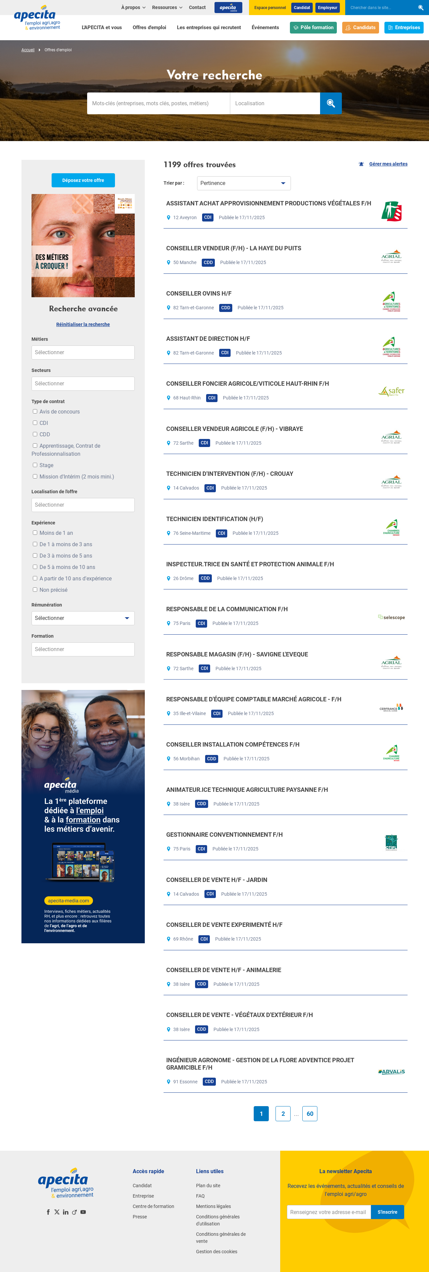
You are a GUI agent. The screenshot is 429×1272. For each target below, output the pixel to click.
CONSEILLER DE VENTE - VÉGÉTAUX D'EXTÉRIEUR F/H (239, 1014)
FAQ (200, 1196)
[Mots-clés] (158, 103)
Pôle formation (313, 27)
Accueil (28, 50)
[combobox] (275, 103)
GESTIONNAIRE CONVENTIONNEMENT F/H (224, 834)
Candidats (361, 27)
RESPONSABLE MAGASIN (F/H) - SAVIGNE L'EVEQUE (237, 654)
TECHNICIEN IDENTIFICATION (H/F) (214, 518)
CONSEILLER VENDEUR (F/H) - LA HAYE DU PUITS (233, 248)
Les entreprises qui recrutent (209, 27)
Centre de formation (153, 1206)
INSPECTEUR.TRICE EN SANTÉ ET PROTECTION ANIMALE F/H (250, 564)
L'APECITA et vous (102, 27)
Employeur (327, 7)
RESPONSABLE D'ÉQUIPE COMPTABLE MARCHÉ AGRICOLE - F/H (254, 699)
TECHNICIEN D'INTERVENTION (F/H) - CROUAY (229, 473)
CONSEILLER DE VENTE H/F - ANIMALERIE (223, 969)
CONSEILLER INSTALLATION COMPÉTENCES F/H (233, 744)
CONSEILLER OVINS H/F (199, 293)
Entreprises (404, 27)
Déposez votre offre (83, 180)
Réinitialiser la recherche (83, 324)
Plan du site (208, 1185)
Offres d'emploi (149, 27)
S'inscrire (387, 1212)
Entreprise (143, 1196)
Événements (265, 27)
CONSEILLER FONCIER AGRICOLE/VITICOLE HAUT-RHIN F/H (247, 383)
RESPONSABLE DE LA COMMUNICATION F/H (227, 609)
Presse (140, 1216)
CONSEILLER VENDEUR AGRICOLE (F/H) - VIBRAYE (234, 428)
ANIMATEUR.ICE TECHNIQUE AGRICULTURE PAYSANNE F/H (247, 789)
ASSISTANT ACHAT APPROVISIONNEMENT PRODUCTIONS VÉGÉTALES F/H (268, 203)
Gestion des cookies (216, 1251)
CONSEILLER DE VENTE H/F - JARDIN (216, 879)
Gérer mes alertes (383, 164)
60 (310, 1113)
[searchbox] (377, 8)
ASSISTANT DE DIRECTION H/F (208, 338)
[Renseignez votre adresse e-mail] (329, 1212)
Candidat (302, 7)
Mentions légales (213, 1206)
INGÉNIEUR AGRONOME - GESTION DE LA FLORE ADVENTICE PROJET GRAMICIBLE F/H (260, 1064)
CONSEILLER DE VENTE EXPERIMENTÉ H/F (224, 924)
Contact (197, 7)
